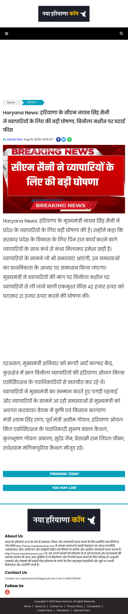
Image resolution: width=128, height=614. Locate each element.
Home (11, 102)
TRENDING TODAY (64, 474)
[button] (6, 33)
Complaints (94, 606)
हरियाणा (32, 102)
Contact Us (16, 572)
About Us (14, 536)
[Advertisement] (64, 71)
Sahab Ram (15, 139)
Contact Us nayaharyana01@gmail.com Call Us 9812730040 (43, 578)
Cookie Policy (45, 610)
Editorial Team (81, 610)
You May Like (64, 488)
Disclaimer (63, 610)
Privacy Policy (75, 606)
